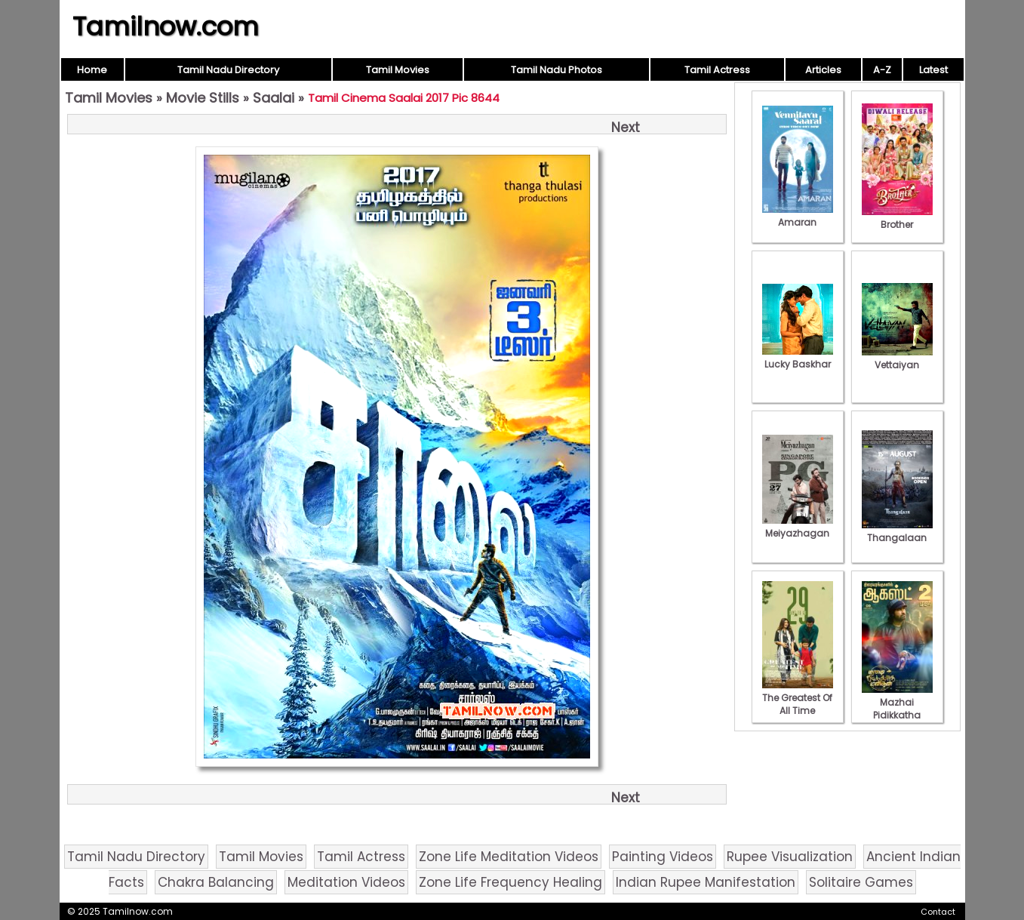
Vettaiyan (897, 358)
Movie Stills (202, 97)
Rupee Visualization (790, 857)
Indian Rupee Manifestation (705, 882)
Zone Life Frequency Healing (510, 882)
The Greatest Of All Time (797, 697)
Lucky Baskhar (797, 358)
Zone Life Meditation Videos (508, 857)
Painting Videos (662, 857)
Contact (938, 912)
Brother (897, 218)
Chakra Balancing (216, 882)
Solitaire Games (861, 882)
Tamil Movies (397, 70)
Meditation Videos (346, 882)
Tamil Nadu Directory (228, 70)
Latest (933, 70)
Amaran (797, 216)
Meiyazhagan (797, 527)
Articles (823, 70)
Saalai (273, 97)
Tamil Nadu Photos (556, 70)
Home (92, 70)
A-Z (882, 70)
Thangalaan (897, 531)
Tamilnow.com (165, 26)
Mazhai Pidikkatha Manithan (897, 708)
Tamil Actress (717, 70)
